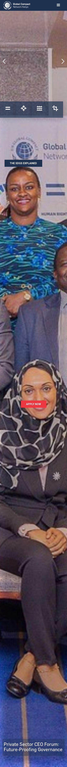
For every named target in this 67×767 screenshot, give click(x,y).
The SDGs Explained (23, 163)
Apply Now (33, 404)
